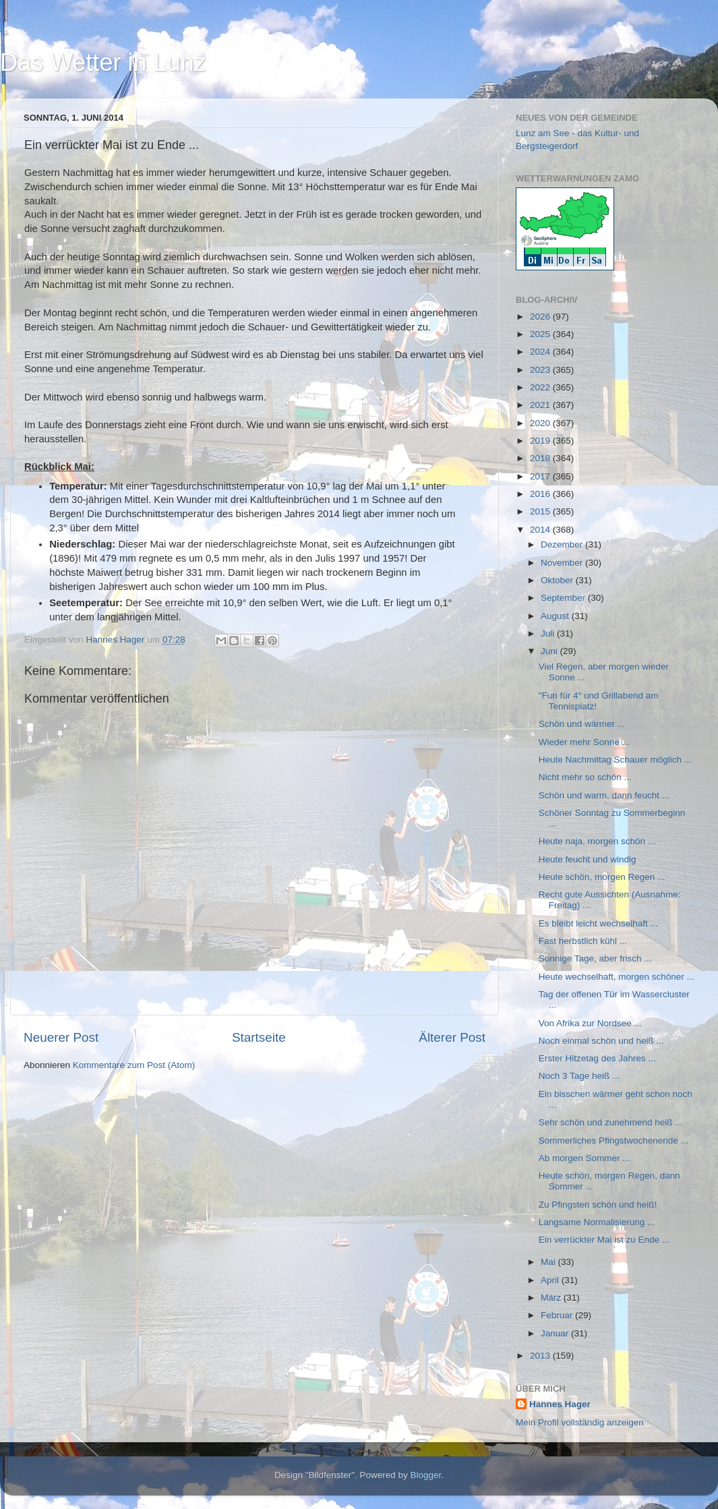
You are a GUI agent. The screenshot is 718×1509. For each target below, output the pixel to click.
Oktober (558, 580)
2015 (541, 511)
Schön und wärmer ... (582, 724)
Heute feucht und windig (587, 859)
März (552, 1298)
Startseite (259, 1037)
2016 (541, 494)
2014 (541, 530)
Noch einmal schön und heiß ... (601, 1041)
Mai (549, 1262)
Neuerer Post (61, 1037)
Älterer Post (452, 1037)
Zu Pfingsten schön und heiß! (598, 1205)
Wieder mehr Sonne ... (584, 742)
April (551, 1280)
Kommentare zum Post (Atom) (134, 1065)
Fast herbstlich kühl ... (583, 941)
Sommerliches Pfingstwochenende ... (613, 1140)
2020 (541, 423)
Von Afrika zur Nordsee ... (590, 1023)
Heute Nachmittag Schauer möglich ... (615, 759)
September (564, 598)
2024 (541, 352)
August (556, 616)
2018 (541, 458)
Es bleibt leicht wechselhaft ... (598, 923)
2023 (541, 370)
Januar (556, 1333)
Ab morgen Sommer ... (584, 1158)
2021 (541, 405)
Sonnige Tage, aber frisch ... (595, 958)
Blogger (426, 1475)
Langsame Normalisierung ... (597, 1222)
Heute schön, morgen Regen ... (602, 877)
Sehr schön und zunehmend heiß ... (611, 1122)
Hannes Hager (560, 1404)
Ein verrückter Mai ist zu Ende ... (604, 1240)
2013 (541, 1356)
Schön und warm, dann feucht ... (604, 795)
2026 (541, 317)
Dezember (563, 544)
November (563, 563)
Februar (558, 1315)
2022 (541, 387)
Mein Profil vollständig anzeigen (580, 1422)
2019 (541, 441)
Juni (550, 651)
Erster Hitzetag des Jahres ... (597, 1058)
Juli (549, 633)
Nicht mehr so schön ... (585, 777)
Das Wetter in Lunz (103, 62)
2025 (541, 334)
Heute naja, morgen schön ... (597, 841)
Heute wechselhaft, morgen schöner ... (616, 977)
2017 (541, 476)
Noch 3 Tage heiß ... (579, 1076)
